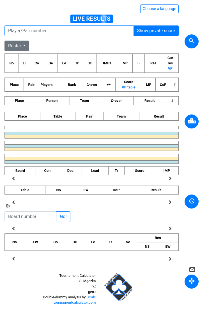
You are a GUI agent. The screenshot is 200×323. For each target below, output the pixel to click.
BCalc (91, 297)
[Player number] (69, 30)
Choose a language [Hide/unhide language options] (159, 8)
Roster (15, 45)
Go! (63, 216)
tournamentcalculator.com (75, 302)
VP (170, 68)
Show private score (156, 30)
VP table (128, 87)
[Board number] (30, 216)
